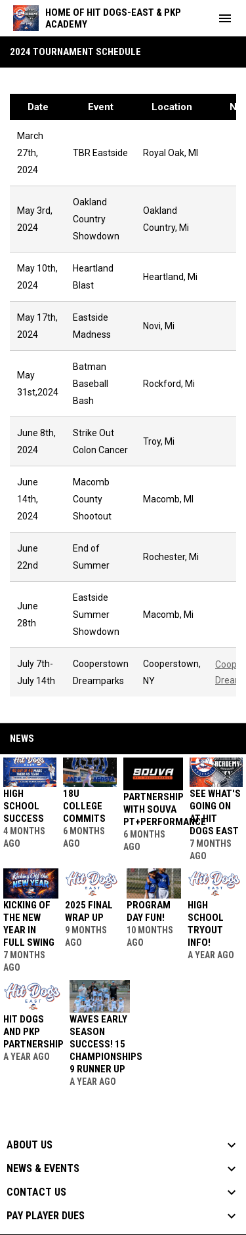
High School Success (23, 806)
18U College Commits (84, 806)
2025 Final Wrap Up (89, 911)
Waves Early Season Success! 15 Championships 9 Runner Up (106, 1044)
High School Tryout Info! (206, 923)
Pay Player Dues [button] (46, 1216)
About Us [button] (29, 1145)
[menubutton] (225, 18)
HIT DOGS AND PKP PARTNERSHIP (33, 1031)
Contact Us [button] (36, 1192)
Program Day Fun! (149, 911)
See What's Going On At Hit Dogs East (215, 812)
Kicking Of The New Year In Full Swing (28, 923)
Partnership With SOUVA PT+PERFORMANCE (164, 809)
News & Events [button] (43, 1169)
